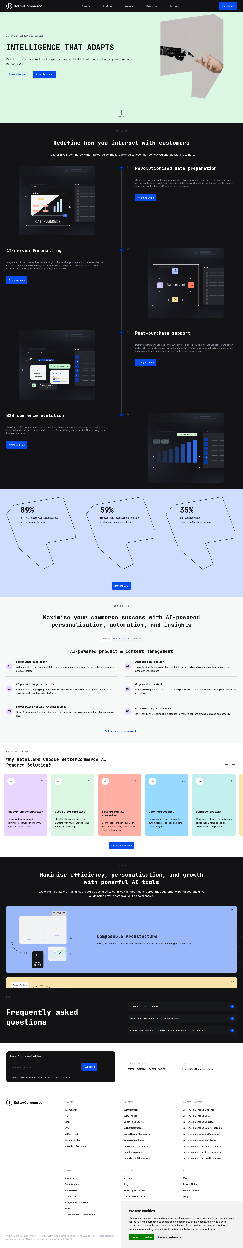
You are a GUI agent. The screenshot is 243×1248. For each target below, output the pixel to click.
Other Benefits (133, 638)
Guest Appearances (134, 1190)
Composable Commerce (136, 1146)
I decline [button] (148, 1237)
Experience (118, 638)
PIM (66, 1116)
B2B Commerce (132, 1110)
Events (68, 1208)
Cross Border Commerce (137, 1134)
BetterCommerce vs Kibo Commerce (202, 1152)
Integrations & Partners (77, 1202)
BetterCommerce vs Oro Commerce (202, 1158)
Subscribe (90, 1067)
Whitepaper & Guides (135, 1196)
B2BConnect (71, 1134)
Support (187, 1196)
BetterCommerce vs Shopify (198, 1122)
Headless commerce (134, 1152)
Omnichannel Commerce (137, 1158)
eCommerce (70, 1110)
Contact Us (70, 1196)
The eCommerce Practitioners (80, 1214)
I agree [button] (134, 1237)
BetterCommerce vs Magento (198, 1110)
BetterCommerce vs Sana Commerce (202, 1146)
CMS (67, 1128)
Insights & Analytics (75, 1146)
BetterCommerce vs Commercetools (202, 1128)
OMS (67, 1122)
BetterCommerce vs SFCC (196, 1116)
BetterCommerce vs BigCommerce (201, 1134)
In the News (70, 1190)
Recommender (72, 1140)
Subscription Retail (134, 1140)
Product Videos (191, 1190)
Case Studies (71, 1184)
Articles (128, 1178)
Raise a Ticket (190, 1184)
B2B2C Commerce (133, 1128)
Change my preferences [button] (169, 1237)
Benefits (106, 638)
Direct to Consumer (134, 1122)
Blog (126, 1184)
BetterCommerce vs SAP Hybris (199, 1140)
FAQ (185, 1178)
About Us (69, 1178)
